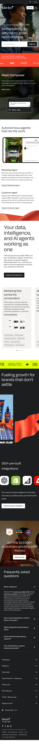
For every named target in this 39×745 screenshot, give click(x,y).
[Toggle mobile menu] (36, 8)
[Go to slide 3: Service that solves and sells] (19, 350)
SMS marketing (19, 335)
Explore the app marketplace (13, 506)
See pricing (19, 557)
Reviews (7, 342)
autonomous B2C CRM (21, 592)
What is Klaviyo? (10, 587)
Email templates (19, 345)
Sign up (32, 44)
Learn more (6, 89)
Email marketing (9, 335)
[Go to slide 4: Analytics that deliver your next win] (20, 350)
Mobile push (21, 338)
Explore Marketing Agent (11, 185)
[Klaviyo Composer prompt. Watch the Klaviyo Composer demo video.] (19, 105)
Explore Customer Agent (11, 208)
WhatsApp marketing (10, 338)
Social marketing (15, 342)
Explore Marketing (10, 314)
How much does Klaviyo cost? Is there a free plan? (17, 619)
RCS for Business (9, 345)
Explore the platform (14, 275)
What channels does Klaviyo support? (15, 637)
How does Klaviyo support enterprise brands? (14, 647)
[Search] (30, 2)
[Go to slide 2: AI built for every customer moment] (18, 350)
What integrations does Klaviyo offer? (16, 628)
